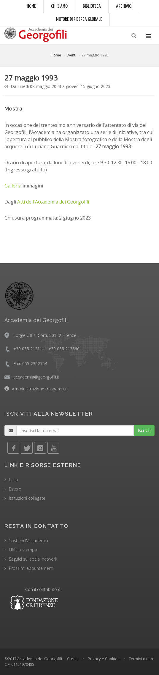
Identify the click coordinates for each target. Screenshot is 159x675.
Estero (15, 489)
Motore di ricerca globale (79, 19)
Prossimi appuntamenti (31, 568)
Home (31, 6)
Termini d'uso (141, 658)
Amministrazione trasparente (40, 389)
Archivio (123, 6)
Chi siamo (59, 6)
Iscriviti (144, 430)
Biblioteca (92, 6)
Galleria (12, 185)
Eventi (71, 55)
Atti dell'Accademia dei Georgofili (53, 201)
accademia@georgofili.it (36, 377)
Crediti (73, 658)
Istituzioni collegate (27, 498)
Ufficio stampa (23, 550)
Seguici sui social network (33, 559)
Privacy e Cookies (104, 658)
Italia (13, 479)
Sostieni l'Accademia (28, 540)
